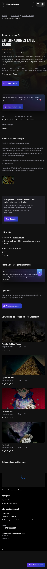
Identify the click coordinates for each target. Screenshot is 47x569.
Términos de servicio (9, 516)
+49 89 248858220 (9, 528)
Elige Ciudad (6, 500)
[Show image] (8, 180)
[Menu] (40, 4)
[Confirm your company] (11, 219)
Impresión (5, 513)
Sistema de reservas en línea (12, 490)
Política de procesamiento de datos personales (18, 520)
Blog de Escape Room (9, 503)
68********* (7, 238)
